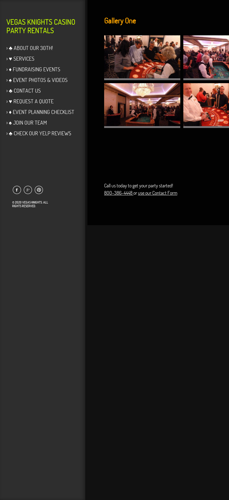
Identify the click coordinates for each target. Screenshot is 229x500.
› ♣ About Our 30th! (29, 47)
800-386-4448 (118, 193)
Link (16, 190)
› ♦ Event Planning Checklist (40, 111)
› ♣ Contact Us (23, 90)
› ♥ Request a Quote (30, 101)
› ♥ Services (20, 58)
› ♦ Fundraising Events (33, 69)
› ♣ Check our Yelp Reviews (38, 133)
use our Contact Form (157, 193)
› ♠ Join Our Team (26, 122)
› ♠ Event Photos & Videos (37, 79)
